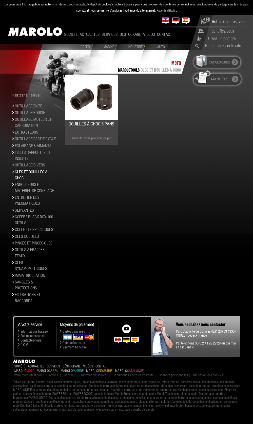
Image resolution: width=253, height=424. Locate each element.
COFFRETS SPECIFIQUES (34, 229)
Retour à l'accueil (28, 95)
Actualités (90, 34)
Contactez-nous (30, 340)
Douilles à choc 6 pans (91, 124)
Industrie (135, 46)
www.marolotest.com (28, 375)
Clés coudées (27, 236)
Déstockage (130, 34)
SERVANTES (24, 210)
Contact (164, 34)
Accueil (53, 375)
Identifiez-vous (222, 31)
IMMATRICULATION (30, 275)
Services (110, 34)
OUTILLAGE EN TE (28, 106)
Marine (108, 46)
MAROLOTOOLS (129, 70)
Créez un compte (222, 38)
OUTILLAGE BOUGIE (30, 112)
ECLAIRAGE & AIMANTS (33, 145)
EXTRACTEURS (26, 132)
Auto (161, 46)
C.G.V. (24, 344)
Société (71, 34)
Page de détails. (166, 10)
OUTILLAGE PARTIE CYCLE (35, 138)
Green (85, 46)
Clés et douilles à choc (161, 70)
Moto (176, 63)
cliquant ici (187, 347)
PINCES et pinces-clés (34, 243)
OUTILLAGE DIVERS (30, 165)
